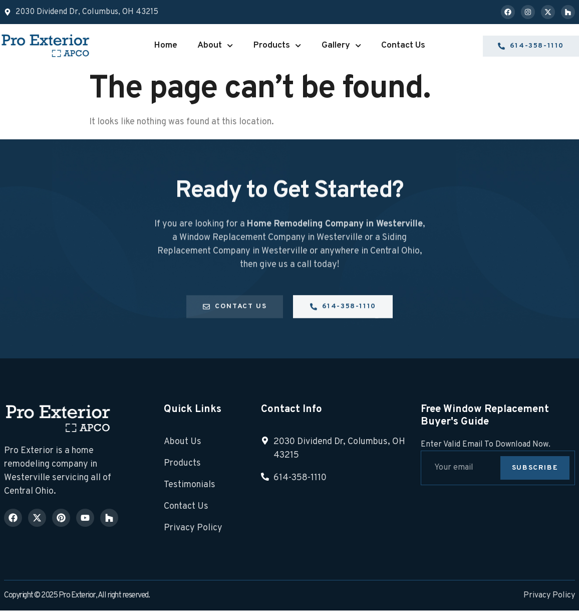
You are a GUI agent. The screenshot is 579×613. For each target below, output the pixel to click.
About (215, 46)
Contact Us (403, 45)
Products (277, 46)
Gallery (341, 46)
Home (165, 45)
